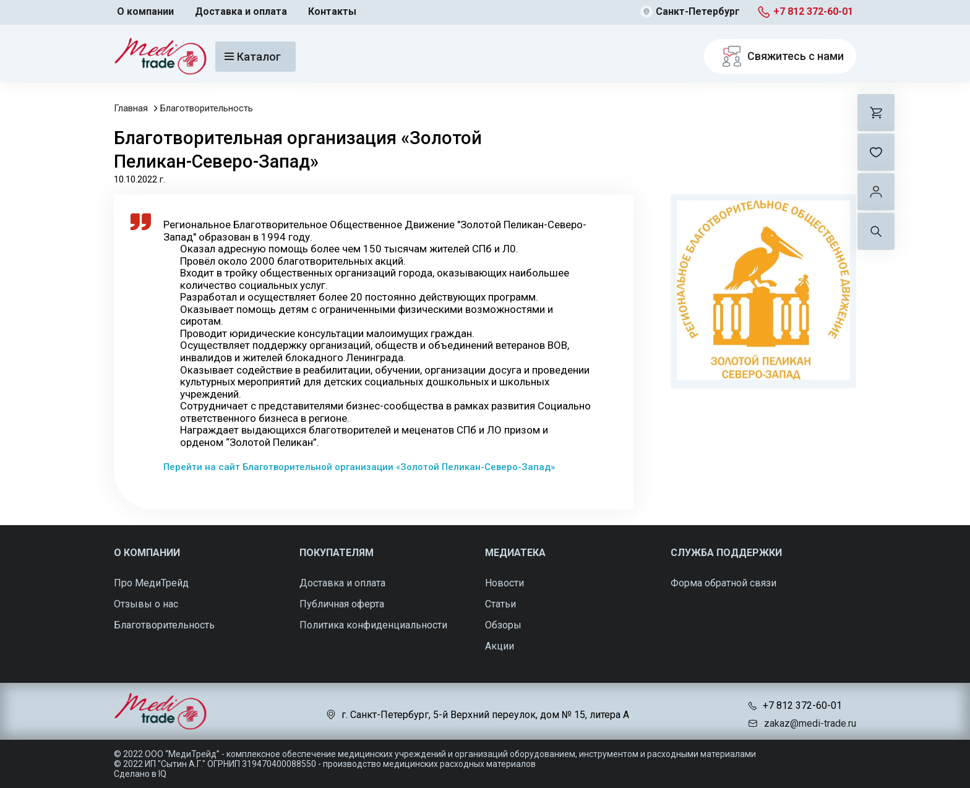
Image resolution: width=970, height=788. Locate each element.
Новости (504, 583)
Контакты (332, 11)
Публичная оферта (341, 604)
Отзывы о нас (146, 604)
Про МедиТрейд (151, 583)
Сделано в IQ (140, 774)
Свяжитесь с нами (780, 56)
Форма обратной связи (723, 583)
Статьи (500, 604)
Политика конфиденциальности (373, 625)
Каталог (253, 56)
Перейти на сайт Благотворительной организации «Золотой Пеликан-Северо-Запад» (359, 467)
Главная (131, 108)
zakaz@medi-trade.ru (810, 723)
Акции (499, 646)
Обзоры (503, 625)
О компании (145, 11)
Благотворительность (206, 108)
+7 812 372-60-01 (813, 11)
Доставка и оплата (241, 11)
